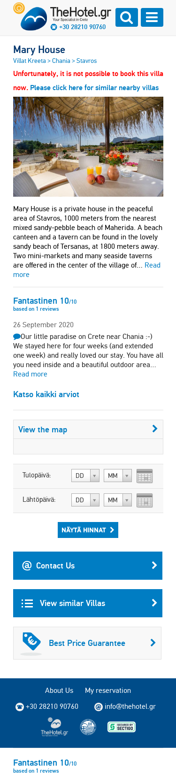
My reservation (108, 690)
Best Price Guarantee (88, 643)
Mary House (39, 49)
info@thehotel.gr (125, 706)
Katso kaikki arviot (46, 394)
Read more (30, 373)
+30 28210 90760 (82, 27)
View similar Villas (90, 603)
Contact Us (90, 566)
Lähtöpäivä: (39, 499)
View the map (88, 429)
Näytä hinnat (88, 530)
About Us (59, 690)
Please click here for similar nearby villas (94, 87)
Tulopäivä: (37, 475)
